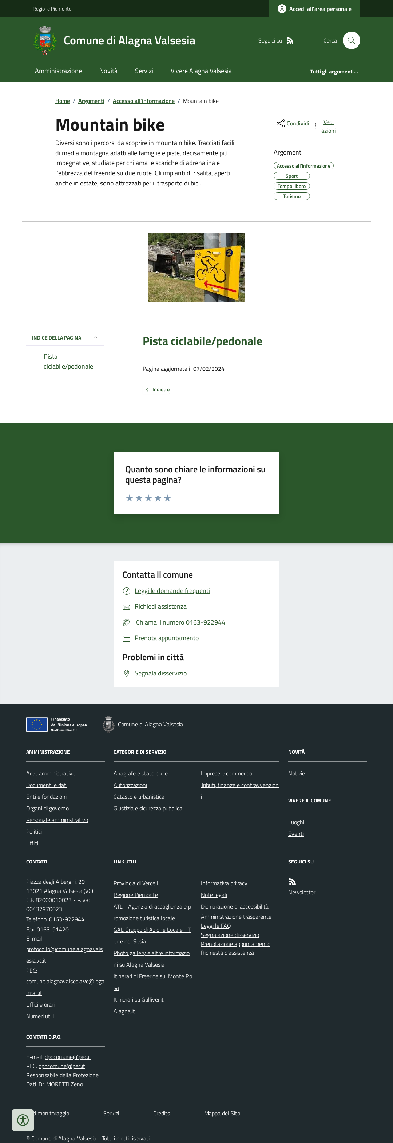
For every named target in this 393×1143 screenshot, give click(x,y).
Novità (108, 71)
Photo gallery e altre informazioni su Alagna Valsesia (152, 959)
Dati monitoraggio (47, 1113)
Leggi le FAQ (216, 925)
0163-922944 (66, 919)
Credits (161, 1113)
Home (62, 100)
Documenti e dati (46, 785)
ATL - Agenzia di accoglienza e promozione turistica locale (152, 912)
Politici (34, 831)
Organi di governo (47, 808)
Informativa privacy (224, 883)
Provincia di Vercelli (136, 883)
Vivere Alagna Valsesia (201, 71)
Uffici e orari (40, 1004)
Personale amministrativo (57, 819)
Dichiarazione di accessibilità (235, 906)
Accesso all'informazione (144, 100)
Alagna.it (124, 1011)
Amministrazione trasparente (236, 916)
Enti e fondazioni (46, 796)
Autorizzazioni (130, 785)
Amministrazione (58, 71)
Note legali (214, 894)
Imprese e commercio (226, 773)
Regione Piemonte (52, 8)
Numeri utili (40, 1016)
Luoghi (296, 822)
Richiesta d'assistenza (227, 952)
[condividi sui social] (292, 123)
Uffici (32, 843)
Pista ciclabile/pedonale (202, 341)
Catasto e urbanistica (139, 796)
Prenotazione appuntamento (235, 943)
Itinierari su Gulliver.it (139, 999)
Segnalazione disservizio (230, 934)
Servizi (144, 71)
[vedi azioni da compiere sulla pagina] (324, 126)
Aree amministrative (50, 773)
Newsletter (301, 892)
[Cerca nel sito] (348, 40)
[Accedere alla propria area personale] (314, 8)
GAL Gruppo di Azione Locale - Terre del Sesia (152, 935)
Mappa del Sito (222, 1113)
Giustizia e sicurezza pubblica (148, 808)
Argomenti (91, 100)
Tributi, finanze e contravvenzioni (240, 791)
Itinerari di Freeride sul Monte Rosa (153, 982)
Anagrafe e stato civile (141, 773)
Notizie (296, 773)
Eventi (296, 833)
